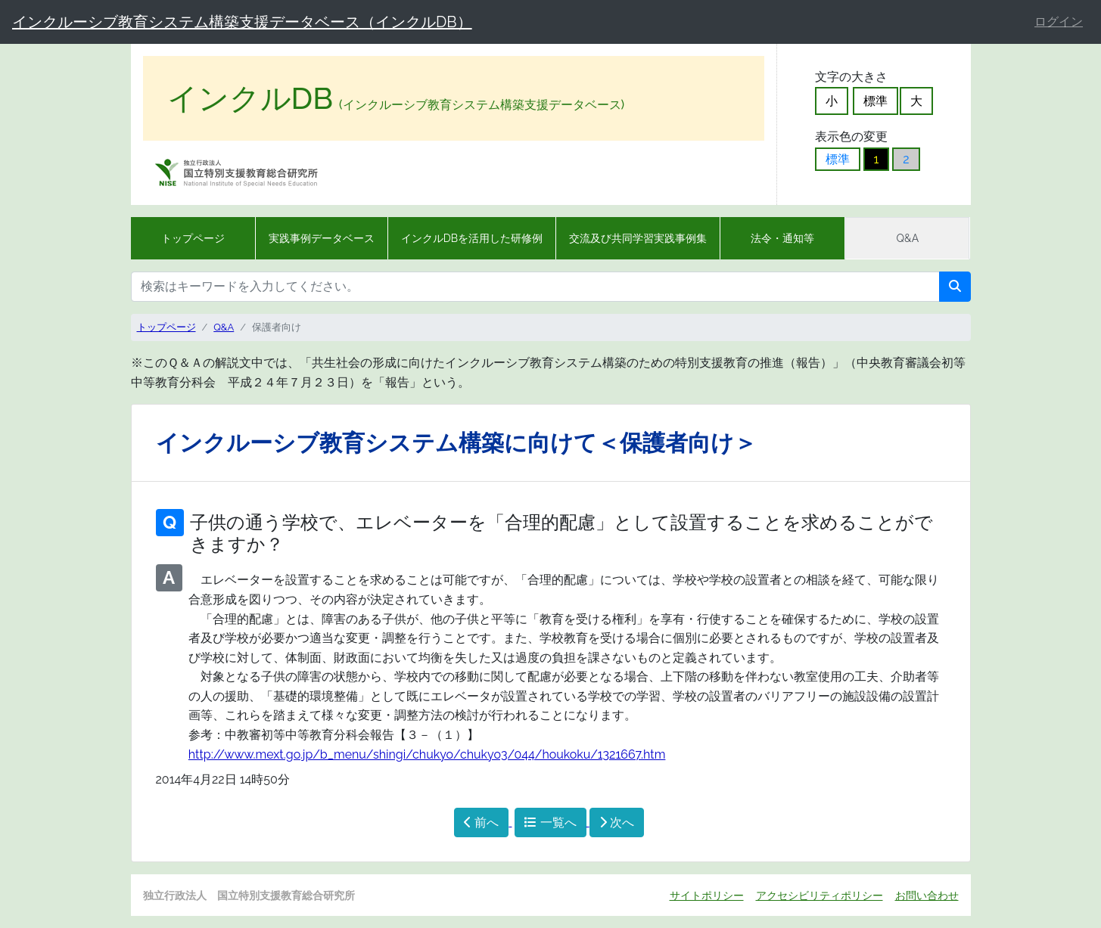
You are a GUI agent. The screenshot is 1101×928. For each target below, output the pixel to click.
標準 (875, 101)
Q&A (908, 238)
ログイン (1058, 21)
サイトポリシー (707, 895)
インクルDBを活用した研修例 (472, 238)
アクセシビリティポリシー (819, 895)
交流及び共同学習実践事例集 (638, 238)
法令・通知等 (782, 238)
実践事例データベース (322, 238)
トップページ (193, 238)
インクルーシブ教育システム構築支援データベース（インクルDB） (242, 22)
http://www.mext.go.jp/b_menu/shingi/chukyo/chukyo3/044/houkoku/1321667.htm (427, 754)
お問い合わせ (927, 895)
